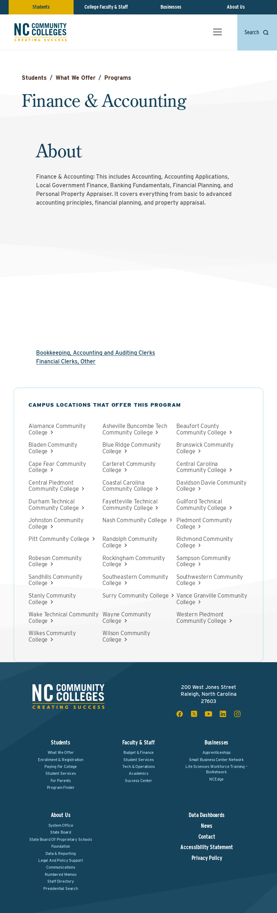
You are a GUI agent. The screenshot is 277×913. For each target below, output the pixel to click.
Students (41, 7)
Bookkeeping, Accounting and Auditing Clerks (95, 352)
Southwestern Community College (209, 580)
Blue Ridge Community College (131, 448)
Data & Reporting (60, 853)
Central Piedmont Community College (53, 486)
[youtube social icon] (208, 713)
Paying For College (60, 766)
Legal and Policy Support (60, 860)
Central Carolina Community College (201, 467)
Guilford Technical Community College (201, 504)
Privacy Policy (207, 858)
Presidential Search (60, 888)
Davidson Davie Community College (211, 486)
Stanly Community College (52, 599)
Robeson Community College (55, 561)
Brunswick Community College (205, 448)
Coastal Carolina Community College (127, 486)
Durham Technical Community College (53, 504)
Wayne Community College (126, 617)
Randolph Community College (130, 542)
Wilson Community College (126, 636)
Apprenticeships (216, 752)
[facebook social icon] (179, 713)
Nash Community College (134, 520)
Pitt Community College (58, 539)
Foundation (60, 846)
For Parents (60, 780)
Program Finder (61, 787)
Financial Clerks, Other (66, 361)
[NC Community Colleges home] (40, 32)
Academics (138, 773)
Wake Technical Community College (63, 617)
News (206, 826)
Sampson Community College (203, 561)
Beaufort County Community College (201, 429)
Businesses (171, 7)
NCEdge (216, 779)
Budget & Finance (138, 752)
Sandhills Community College (55, 580)
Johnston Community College (55, 523)
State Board (60, 832)
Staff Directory (60, 881)
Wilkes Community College (52, 636)
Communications (60, 867)
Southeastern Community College (135, 580)
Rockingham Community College (133, 561)
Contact (206, 837)
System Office (60, 825)
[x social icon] (194, 713)
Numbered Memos (60, 874)
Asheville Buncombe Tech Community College (134, 429)
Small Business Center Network (216, 759)
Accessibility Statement (206, 847)
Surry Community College (135, 596)
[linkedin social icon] (223, 713)
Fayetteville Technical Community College (129, 504)
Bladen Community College (52, 448)
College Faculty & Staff (106, 7)
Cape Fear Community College (57, 467)
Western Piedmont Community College (201, 617)
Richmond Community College (204, 542)
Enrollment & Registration (60, 759)
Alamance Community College (56, 429)
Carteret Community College (129, 467)
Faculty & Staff (138, 742)
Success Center (138, 780)
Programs (117, 77)
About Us (236, 7)
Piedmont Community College (204, 523)
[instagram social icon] (237, 713)
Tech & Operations (138, 766)
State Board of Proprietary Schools (60, 839)
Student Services (60, 773)
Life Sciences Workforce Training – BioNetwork (216, 769)
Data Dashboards (207, 815)
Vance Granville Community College (211, 599)
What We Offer (76, 77)
